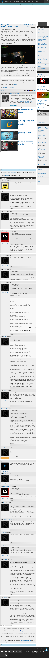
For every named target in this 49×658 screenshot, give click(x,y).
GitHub (15, 84)
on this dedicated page (26, 640)
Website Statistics (42, 184)
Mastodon (27, 102)
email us (7, 175)
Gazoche (5, 447)
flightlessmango (4, 408)
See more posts (41, 164)
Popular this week (42, 27)
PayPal (22, 631)
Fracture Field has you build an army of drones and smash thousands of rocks (25, 132)
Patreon (10, 631)
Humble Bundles (41, 122)
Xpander (5, 461)
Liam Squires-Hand (5, 28)
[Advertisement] (24, 14)
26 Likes (2, 90)
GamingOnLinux (9, 1)
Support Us (40, 176)
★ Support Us (43, 24)
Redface (5, 559)
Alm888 (4, 269)
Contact (40, 72)
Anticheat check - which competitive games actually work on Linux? (43, 85)
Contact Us (23, 1)
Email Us (40, 74)
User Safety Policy (34, 652)
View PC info (5, 202)
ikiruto (4, 473)
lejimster (5, 211)
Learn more (34, 22)
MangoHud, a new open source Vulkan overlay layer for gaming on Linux (17, 25)
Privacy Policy (38, 651)
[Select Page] (10, 625)
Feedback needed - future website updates (42, 158)
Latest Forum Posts (42, 125)
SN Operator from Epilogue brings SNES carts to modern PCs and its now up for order (42, 46)
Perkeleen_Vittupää (7, 519)
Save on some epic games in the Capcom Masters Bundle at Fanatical (25, 111)
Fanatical (40, 117)
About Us (40, 181)
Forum (37, 1)
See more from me (13, 105)
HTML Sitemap (41, 652)
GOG (39, 119)
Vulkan (13, 87)
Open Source (10, 87)
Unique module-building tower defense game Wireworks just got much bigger (26, 143)
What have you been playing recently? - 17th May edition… (43, 129)
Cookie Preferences (42, 173)
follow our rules (12, 172)
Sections (16, 1)
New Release (5, 87)
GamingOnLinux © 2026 (39, 648)
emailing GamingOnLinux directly (25, 101)
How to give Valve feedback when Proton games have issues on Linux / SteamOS (43, 100)
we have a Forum (10, 4)
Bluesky (29, 1)
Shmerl (4, 192)
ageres (4, 532)
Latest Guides (41, 76)
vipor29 (4, 180)
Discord (33, 1)
